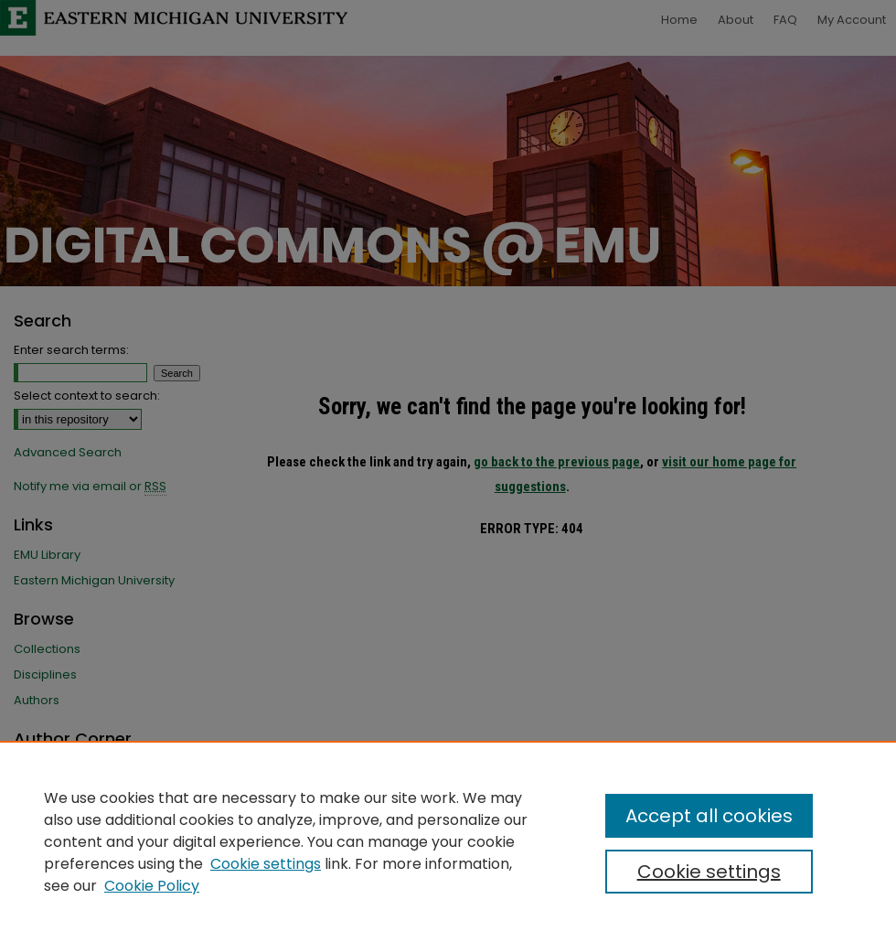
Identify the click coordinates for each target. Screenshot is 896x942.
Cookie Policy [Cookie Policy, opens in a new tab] (151, 885)
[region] (448, 841)
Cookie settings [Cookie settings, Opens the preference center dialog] (709, 871)
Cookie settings (265, 863)
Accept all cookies (709, 816)
